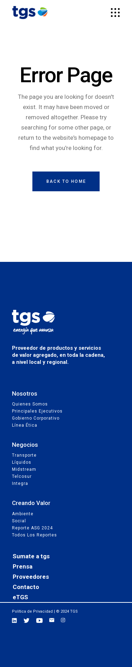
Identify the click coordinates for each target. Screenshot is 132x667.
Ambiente (22, 513)
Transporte (24, 455)
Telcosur (22, 476)
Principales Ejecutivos (37, 411)
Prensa (22, 566)
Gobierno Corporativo (35, 418)
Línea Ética (24, 425)
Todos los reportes (34, 535)
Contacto (26, 586)
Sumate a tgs (31, 556)
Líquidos (21, 462)
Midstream (24, 469)
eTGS (20, 597)
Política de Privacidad (32, 611)
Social (19, 520)
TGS (74, 611)
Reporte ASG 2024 (32, 527)
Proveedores (31, 576)
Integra (20, 483)
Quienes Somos (30, 404)
